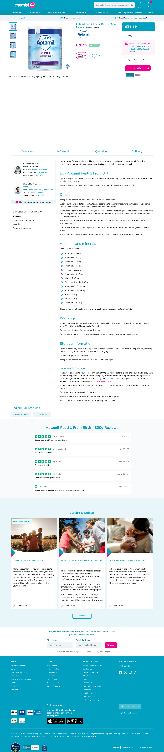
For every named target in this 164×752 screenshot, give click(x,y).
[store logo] (25, 6)
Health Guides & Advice (92, 667)
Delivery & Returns (90, 674)
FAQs (85, 681)
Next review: (28, 177)
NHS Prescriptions (57, 14)
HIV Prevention (53, 670)
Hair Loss (51, 677)
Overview (28, 153)
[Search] (132, 6)
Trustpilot (21, 19)
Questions (101, 153)
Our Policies (114, 749)
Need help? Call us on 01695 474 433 (137, 749)
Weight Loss (52, 667)
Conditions (36, 14)
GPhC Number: (29, 194)
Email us (125, 667)
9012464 (135, 14)
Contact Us (87, 670)
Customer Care (81, 14)
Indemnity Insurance (91, 702)
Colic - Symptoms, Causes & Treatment (127, 562)
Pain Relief (15, 677)
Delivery (136, 153)
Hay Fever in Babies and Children (28, 562)
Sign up (111, 646)
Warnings (17, 226)
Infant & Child (21, 416)
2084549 (39, 194)
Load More (82, 617)
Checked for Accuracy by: (33, 186)
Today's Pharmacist (130, 708)
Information (64, 153)
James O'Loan (29, 188)
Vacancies (87, 691)
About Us (87, 677)
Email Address (83, 642)
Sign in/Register (129, 715)
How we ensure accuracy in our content (35, 204)
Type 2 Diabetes (53, 688)
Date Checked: (28, 197)
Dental (13, 684)
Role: (25, 171)
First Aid (14, 691)
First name (52, 642)
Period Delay (52, 681)
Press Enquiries (89, 698)
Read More (22, 607)
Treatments (17, 14)
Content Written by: (31, 165)
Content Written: (30, 174)
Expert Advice (103, 14)
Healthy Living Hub (91, 695)
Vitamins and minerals (23, 221)
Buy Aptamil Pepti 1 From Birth (27, 213)
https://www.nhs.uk (102, 383)
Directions (18, 217)
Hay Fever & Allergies (19, 674)
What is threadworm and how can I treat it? (81, 562)
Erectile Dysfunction (55, 674)
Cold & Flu (15, 688)
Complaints (87, 684)
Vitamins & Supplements (21, 681)
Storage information (22, 230)
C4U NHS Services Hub (92, 688)
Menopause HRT (53, 684)
